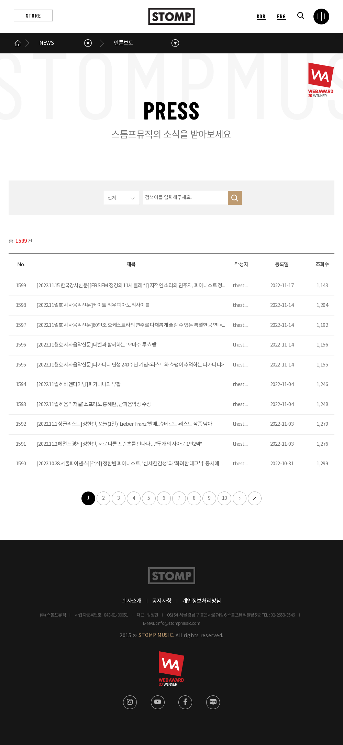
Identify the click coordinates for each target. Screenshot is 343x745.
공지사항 (162, 601)
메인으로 (18, 43)
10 (224, 498)
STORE (33, 15)
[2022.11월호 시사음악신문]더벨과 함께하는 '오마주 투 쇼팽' (96, 345)
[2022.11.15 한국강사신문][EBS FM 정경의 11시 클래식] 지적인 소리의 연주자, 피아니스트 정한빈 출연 (138, 286)
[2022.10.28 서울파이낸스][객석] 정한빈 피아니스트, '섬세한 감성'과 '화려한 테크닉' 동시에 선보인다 (137, 464)
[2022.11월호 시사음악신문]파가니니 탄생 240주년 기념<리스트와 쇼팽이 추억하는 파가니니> (130, 365)
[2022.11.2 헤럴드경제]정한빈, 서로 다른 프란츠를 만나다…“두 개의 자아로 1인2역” (118, 444)
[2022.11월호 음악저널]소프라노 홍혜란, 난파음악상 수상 (93, 404)
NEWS (46, 43)
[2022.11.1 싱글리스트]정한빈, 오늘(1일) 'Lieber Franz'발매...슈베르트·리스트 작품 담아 (124, 424)
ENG (281, 16)
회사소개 (132, 601)
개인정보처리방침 (201, 601)
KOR (261, 16)
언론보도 (123, 43)
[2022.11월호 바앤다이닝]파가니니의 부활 (78, 384)
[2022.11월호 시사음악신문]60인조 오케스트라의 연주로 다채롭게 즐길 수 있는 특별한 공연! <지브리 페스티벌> (146, 325)
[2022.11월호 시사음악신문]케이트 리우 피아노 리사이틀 (93, 305)
